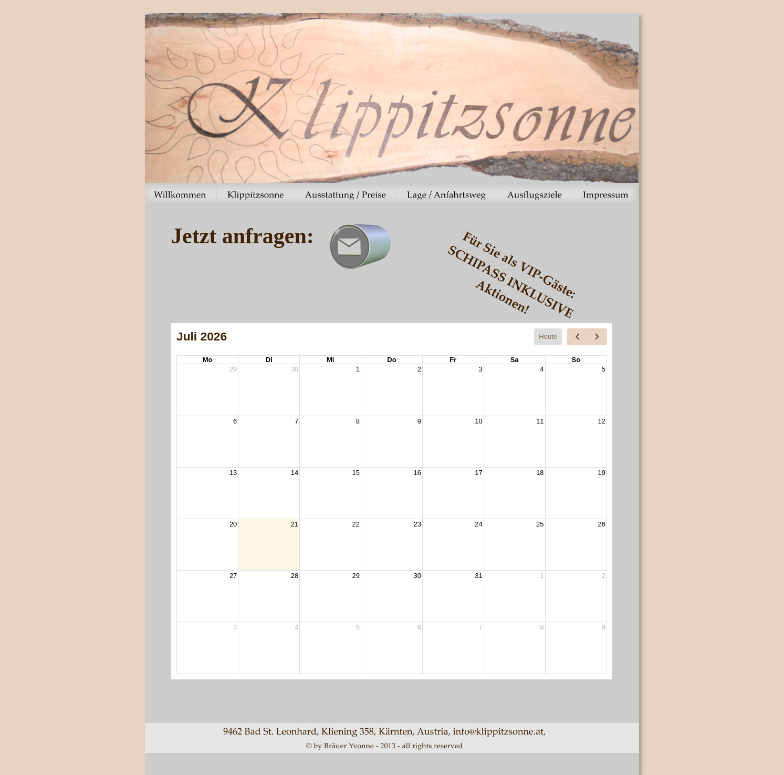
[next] (597, 336)
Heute (548, 336)
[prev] (577, 336)
